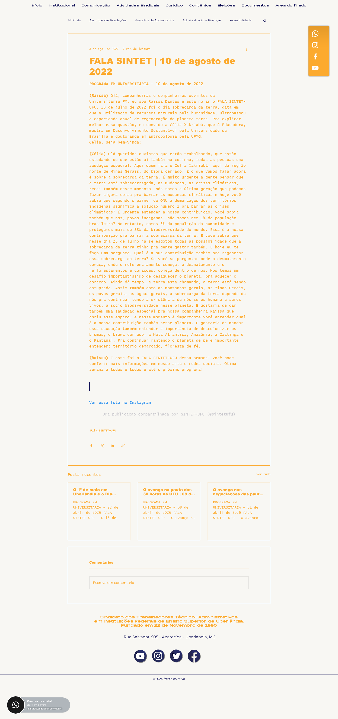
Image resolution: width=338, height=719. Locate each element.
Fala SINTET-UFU (103, 430)
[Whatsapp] (315, 34)
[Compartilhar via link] (123, 445)
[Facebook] (315, 56)
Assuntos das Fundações (108, 20)
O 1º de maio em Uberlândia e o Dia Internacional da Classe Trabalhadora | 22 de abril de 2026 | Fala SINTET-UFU (98, 492)
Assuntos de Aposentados (154, 20)
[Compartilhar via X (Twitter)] (102, 445)
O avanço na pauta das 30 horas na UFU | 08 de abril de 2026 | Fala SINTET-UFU (168, 492)
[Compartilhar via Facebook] (91, 445)
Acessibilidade (240, 20)
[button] (265, 20)
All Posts (74, 20)
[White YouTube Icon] (315, 68)
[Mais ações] (246, 49)
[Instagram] (315, 45)
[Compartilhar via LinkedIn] (112, 445)
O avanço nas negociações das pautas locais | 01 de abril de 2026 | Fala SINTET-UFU (238, 492)
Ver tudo (263, 474)
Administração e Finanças (202, 20)
